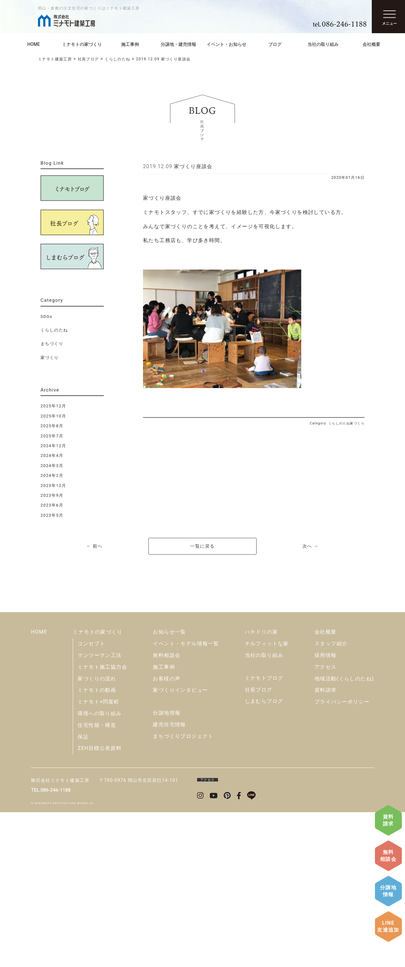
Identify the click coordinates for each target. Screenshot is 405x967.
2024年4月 (51, 455)
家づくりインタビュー (180, 845)
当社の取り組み (323, 44)
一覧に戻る (202, 546)
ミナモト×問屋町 (98, 857)
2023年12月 (53, 485)
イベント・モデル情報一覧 (186, 798)
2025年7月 (51, 436)
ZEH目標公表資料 (100, 903)
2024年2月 (51, 475)
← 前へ (94, 546)
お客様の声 (166, 833)
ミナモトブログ (264, 833)
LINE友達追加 (388, 926)
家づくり (49, 357)
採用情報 (326, 810)
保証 (83, 892)
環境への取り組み (100, 868)
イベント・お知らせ (226, 44)
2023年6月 (51, 505)
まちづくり (51, 343)
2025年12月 (53, 406)
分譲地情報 (388, 891)
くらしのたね (54, 330)
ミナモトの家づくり (82, 44)
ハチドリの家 (261, 787)
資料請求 (388, 820)
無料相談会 (388, 855)
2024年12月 (53, 445)
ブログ (275, 44)
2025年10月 (53, 416)
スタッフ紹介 (331, 798)
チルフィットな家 (267, 798)
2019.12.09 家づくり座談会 (178, 166)
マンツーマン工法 (100, 810)
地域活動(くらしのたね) (344, 833)
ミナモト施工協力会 (102, 822)
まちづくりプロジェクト (183, 891)
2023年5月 (51, 515)
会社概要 (371, 44)
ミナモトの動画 (97, 845)
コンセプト (91, 798)
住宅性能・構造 (97, 880)
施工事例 (130, 44)
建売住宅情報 (169, 879)
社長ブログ (258, 845)
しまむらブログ (264, 856)
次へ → (310, 546)
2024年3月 (51, 465)
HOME (33, 44)
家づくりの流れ (97, 833)
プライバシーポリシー (342, 857)
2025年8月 (51, 425)
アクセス (326, 822)
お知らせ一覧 (169, 787)
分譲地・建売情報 (178, 44)
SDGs (46, 316)
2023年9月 (51, 495)
